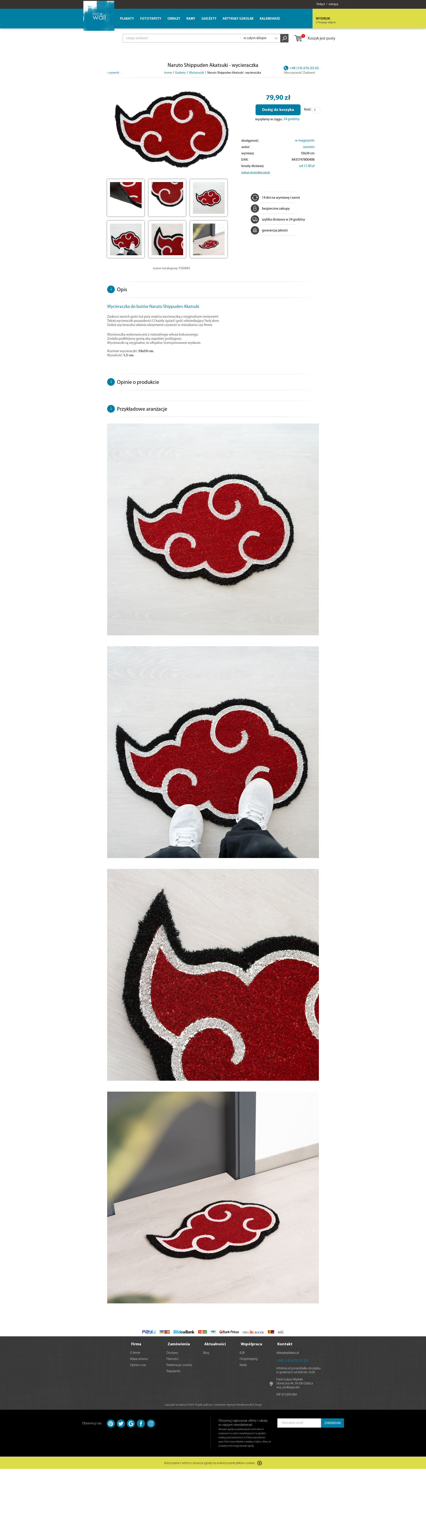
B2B (242, 1352)
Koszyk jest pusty (314, 38)
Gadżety (208, 19)
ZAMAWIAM (332, 1423)
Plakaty (127, 19)
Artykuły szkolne (238, 19)
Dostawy (172, 1352)
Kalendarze (270, 19)
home (168, 72)
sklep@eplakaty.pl (287, 1352)
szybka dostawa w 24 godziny (278, 219)
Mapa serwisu (139, 1358)
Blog (206, 1352)
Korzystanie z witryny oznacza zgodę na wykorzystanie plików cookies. (210, 1463)
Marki (243, 1364)
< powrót (113, 72)
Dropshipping (249, 1358)
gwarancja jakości (269, 230)
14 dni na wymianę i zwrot (275, 198)
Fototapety (150, 19)
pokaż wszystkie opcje (255, 172)
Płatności (173, 1358)
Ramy (190, 19)
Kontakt (284, 1344)
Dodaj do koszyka (278, 110)
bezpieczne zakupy (270, 208)
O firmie (135, 1352)
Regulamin (173, 1371)
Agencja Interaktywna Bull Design (244, 1404)
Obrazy (173, 19)
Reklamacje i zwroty (179, 1364)
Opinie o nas (138, 1364)
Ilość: (307, 109)
